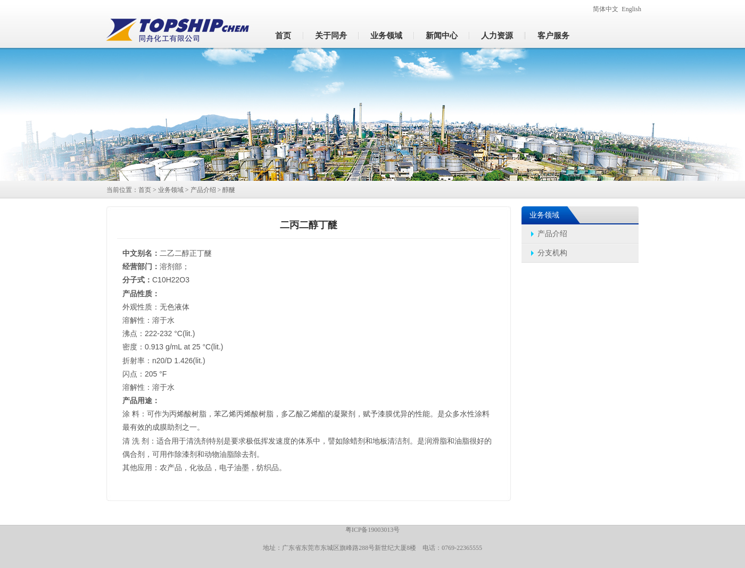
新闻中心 (442, 35)
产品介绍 (203, 190)
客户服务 (553, 35)
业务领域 (386, 35)
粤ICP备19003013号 (372, 529)
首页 (283, 35)
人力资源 (497, 35)
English (631, 9)
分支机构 (552, 253)
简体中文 (605, 9)
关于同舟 (331, 35)
